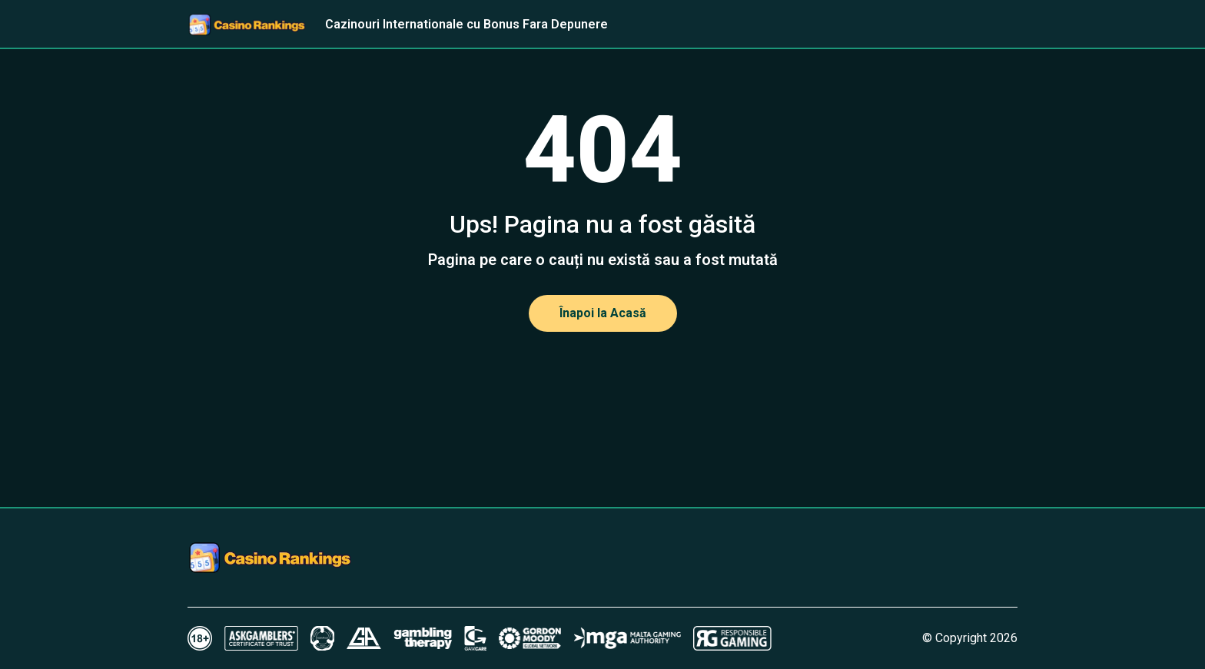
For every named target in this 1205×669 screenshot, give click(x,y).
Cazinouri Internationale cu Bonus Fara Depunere (466, 24)
